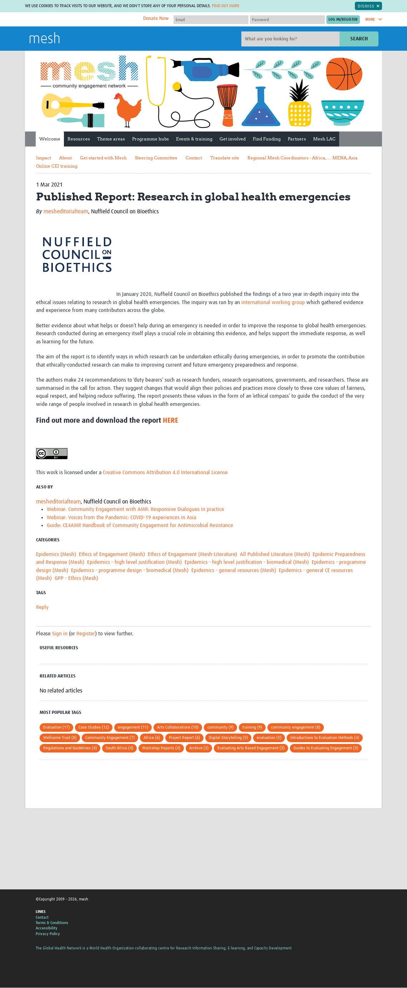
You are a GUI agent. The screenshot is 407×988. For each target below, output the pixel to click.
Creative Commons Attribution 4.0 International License (165, 472)
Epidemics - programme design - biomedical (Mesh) (130, 570)
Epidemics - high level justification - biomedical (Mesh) (247, 562)
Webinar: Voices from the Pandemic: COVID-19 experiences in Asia (121, 517)
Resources (78, 139)
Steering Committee (156, 157)
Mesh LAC (324, 139)
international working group (273, 302)
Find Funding (267, 139)
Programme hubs (150, 139)
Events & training (194, 139)
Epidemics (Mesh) (56, 554)
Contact (194, 157)
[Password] (287, 19)
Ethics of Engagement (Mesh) (112, 554)
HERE (170, 420)
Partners (297, 139)
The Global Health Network (81, 19)
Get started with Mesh (103, 157)
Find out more (225, 6)
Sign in (59, 633)
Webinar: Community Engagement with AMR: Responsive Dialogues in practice (135, 509)
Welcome (49, 139)
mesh (44, 39)
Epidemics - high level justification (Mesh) (134, 562)
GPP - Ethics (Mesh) (76, 578)
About (65, 157)
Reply (42, 607)
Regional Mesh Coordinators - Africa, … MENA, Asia (302, 157)
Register (85, 633)
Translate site (224, 157)
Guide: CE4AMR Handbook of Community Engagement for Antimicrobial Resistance (140, 525)
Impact (43, 157)
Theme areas (111, 139)
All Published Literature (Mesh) (275, 554)
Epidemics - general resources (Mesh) (233, 570)
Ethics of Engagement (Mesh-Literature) (192, 554)
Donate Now (156, 18)
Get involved (233, 139)
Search (359, 38)
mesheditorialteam (66, 211)
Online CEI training (56, 166)
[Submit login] (343, 19)
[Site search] (291, 38)
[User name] (211, 19)
